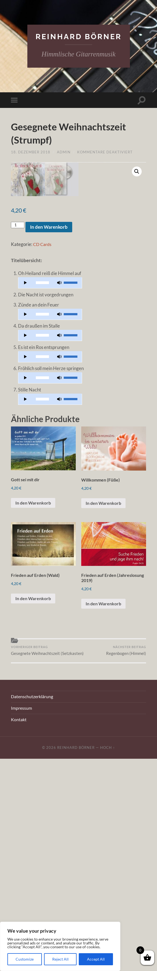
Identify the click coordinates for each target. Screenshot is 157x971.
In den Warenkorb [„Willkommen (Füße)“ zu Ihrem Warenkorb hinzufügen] (104, 706)
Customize (25, 959)
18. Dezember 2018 (30, 152)
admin (64, 152)
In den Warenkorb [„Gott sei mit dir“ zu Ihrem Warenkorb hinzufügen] (34, 706)
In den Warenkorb (49, 428)
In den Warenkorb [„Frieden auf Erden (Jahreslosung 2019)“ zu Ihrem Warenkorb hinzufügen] (104, 809)
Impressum (21, 920)
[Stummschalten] (59, 483)
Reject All (60, 959)
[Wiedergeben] (25, 483)
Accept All (96, 959)
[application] (50, 483)
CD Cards (43, 445)
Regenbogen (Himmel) (126, 856)
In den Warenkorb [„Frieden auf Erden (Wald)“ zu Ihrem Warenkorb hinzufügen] (34, 803)
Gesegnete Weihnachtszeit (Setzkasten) (44, 859)
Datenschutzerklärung (32, 909)
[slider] (42, 483)
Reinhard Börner (78, 36)
